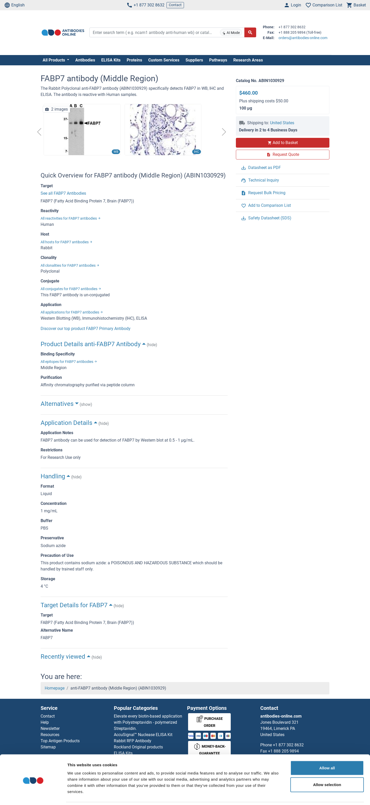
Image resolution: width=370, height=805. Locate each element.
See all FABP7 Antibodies (63, 193)
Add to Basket (282, 142)
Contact (175, 5)
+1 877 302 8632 (145, 5)
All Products (54, 60)
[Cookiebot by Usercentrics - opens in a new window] (33, 795)
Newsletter (50, 728)
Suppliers (194, 60)
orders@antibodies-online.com (303, 38)
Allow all (327, 750)
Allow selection (327, 767)
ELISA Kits (111, 60)
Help (45, 722)
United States (282, 122)
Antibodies (85, 60)
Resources (50, 734)
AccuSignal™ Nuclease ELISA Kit (143, 734)
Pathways (218, 60)
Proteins (134, 60)
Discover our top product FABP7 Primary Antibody (86, 328)
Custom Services (163, 60)
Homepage (54, 688)
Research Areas (248, 60)
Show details (270, 795)
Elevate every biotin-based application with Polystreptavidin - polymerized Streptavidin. (148, 722)
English (14, 5)
